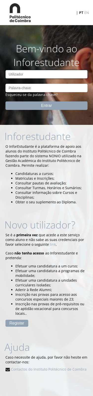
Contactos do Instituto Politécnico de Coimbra (46, 369)
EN (86, 12)
